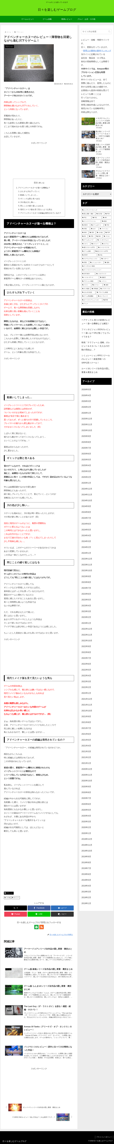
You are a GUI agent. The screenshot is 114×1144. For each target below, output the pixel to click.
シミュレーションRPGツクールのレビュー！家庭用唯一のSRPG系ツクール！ (95, 359)
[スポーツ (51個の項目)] (106, 258)
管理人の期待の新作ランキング (97, 51)
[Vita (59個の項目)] (104, 255)
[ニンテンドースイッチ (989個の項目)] (96, 210)
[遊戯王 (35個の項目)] (105, 277)
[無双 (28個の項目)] (107, 285)
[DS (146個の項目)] (84, 236)
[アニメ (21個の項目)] (96, 303)
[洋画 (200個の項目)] (85, 228)
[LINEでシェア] (39, 914)
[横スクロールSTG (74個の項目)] (89, 247)
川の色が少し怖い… (28, 202)
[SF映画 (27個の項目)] (95, 288)
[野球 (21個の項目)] (107, 300)
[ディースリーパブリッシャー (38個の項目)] (96, 270)
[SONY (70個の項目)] (89, 255)
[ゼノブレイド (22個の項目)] (104, 296)
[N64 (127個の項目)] (99, 236)
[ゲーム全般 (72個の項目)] (87, 251)
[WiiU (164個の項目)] (84, 232)
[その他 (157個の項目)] (100, 232)
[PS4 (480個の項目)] (107, 214)
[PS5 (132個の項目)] (91, 236)
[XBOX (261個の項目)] (85, 225)
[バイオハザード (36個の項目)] (90, 277)
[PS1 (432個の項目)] (86, 217)
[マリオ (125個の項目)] (107, 236)
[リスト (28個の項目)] (86, 285)
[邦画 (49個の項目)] (85, 262)
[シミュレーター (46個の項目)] (96, 262)
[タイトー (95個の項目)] (96, 244)
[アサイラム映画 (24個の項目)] (103, 292)
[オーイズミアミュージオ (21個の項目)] (91, 300)
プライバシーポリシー (104, 1137)
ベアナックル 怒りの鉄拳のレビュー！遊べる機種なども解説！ (95, 322)
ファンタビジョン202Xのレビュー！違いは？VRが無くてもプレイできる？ (95, 333)
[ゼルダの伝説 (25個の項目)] (88, 292)
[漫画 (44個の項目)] (107, 262)
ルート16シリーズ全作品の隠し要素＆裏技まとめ (95, 370)
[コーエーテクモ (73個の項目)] (104, 247)
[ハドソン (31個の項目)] (105, 281)
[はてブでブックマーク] (62, 908)
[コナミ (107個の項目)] (85, 244)
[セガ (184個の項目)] (94, 228)
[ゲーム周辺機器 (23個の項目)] (89, 296)
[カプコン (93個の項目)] (106, 244)
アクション (9, 893)
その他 (7, 897)
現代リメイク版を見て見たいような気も (36, 209)
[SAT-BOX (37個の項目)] (88, 273)
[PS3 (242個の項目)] (107, 225)
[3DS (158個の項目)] (92, 232)
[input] (96, 31)
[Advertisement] (39, 160)
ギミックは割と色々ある (30, 199)
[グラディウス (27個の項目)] (105, 288)
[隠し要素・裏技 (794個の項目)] (88, 214)
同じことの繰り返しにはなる (31, 206)
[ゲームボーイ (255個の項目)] (96, 225)
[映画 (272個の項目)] (106, 221)
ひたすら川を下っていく (30, 191)
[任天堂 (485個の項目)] (100, 214)
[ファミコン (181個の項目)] (105, 228)
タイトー (15, 897)
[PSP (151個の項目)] (108, 232)
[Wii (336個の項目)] (106, 217)
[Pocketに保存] (15, 914)
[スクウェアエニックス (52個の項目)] (90, 258)
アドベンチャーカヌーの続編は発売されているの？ (40, 213)
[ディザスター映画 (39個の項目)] (96, 266)
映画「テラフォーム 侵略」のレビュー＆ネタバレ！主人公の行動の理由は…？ (95, 346)
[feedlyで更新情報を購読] (36, 927)
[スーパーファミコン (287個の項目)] (91, 221)
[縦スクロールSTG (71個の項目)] (103, 251)
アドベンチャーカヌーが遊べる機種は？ (34, 188)
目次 (36, 183)
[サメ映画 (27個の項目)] (85, 288)
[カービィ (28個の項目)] (97, 285)
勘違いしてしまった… (29, 195)
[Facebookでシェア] (39, 908)
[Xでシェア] (15, 908)
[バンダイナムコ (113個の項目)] (104, 240)
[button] (62, 914)
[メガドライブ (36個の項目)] (103, 273)
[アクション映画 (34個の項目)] (89, 281)
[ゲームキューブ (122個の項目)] (88, 240)
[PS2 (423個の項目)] (97, 217)
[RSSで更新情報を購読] (41, 927)
